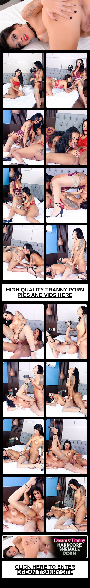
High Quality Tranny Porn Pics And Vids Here (45, 292)
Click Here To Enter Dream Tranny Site (45, 569)
